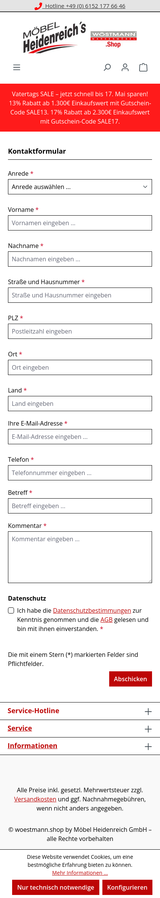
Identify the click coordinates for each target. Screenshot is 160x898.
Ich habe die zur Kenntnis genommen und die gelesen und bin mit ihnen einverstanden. (83, 619)
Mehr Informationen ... (80, 872)
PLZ (15, 318)
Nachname (26, 246)
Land (17, 390)
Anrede (20, 173)
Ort (15, 354)
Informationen (32, 745)
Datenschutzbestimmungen (92, 610)
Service (20, 728)
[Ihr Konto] (125, 67)
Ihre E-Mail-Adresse (37, 423)
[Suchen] (107, 67)
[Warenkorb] (143, 67)
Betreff (20, 492)
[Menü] (17, 67)
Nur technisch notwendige (55, 887)
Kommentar (27, 525)
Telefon (21, 459)
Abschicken (130, 679)
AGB (106, 619)
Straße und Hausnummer (46, 282)
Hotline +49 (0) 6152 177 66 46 (80, 6)
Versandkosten (35, 799)
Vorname (23, 209)
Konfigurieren (127, 887)
